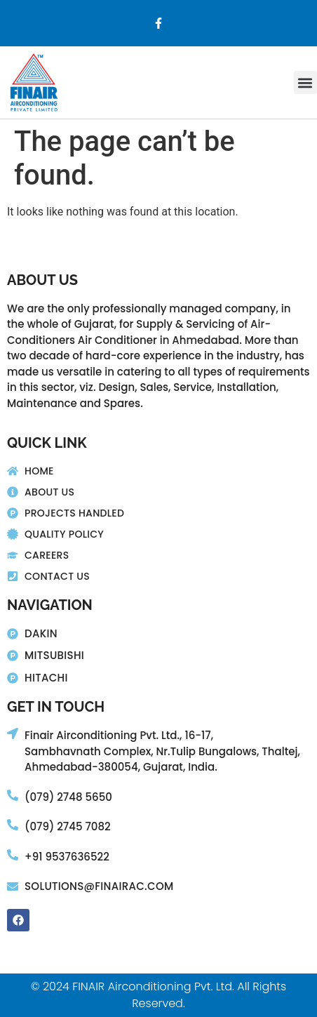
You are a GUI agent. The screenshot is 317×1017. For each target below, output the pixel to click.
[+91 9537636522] (12, 854)
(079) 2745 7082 (68, 826)
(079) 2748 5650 (68, 797)
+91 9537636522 (67, 856)
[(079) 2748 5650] (12, 795)
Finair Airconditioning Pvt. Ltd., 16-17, (119, 735)
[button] (305, 82)
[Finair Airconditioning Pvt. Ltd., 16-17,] (12, 733)
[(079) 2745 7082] (12, 824)
